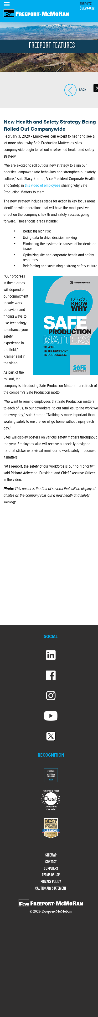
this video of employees (42, 185)
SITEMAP (51, 855)
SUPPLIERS (51, 868)
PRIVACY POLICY (51, 881)
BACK (70, 90)
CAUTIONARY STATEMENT (50, 888)
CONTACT (51, 861)
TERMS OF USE (51, 875)
